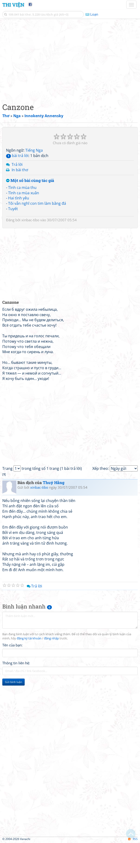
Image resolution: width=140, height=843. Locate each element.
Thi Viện (13, 4)
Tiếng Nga (34, 150)
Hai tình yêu (18, 198)
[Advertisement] (70, 59)
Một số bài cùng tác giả (30, 180)
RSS (133, 839)
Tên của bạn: (12, 645)
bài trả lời (17, 155)
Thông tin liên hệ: (16, 663)
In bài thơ (20, 169)
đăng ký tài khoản (29, 638)
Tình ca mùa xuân (23, 192)
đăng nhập (51, 638)
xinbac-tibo (30, 220)
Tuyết (13, 208)
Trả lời (17, 164)
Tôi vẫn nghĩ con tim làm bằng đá (37, 203)
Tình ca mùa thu (22, 187)
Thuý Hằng (53, 482)
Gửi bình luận (13, 682)
